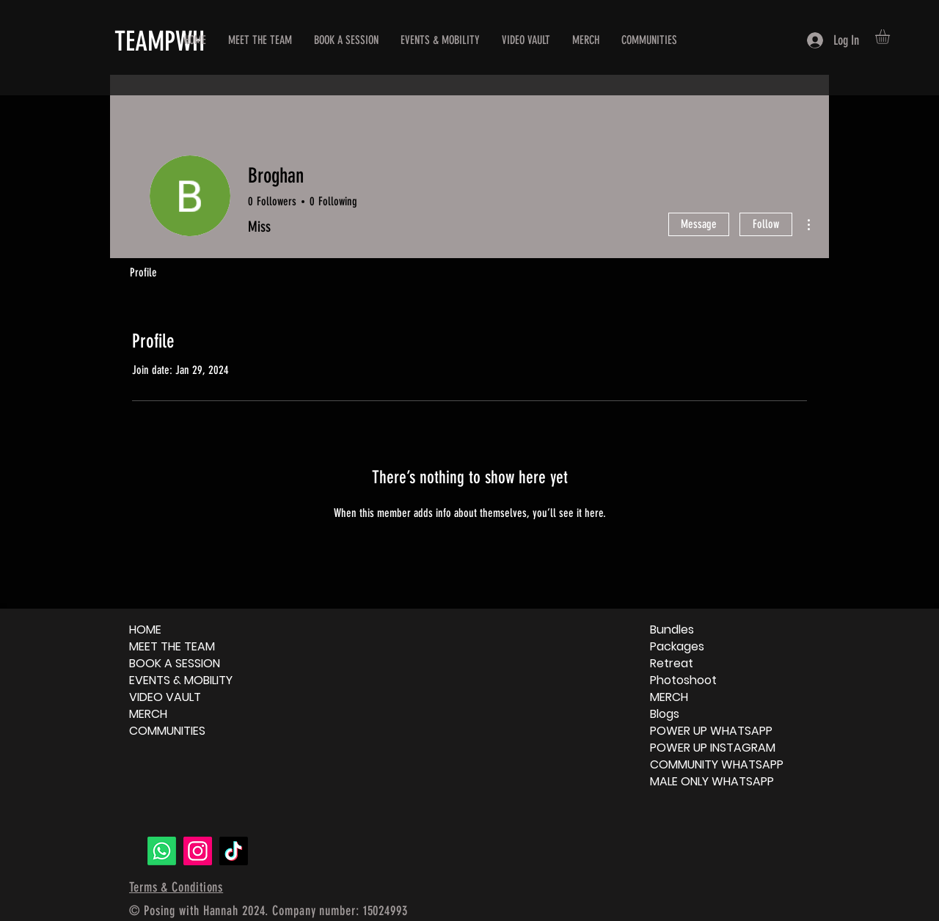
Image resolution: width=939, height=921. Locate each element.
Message (699, 224)
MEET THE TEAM (172, 646)
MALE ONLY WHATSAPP (712, 781)
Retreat (671, 663)
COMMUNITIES (167, 730)
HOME (145, 629)
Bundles (672, 629)
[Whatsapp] (161, 851)
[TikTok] (233, 851)
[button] (891, 36)
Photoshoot (683, 680)
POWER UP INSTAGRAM (712, 747)
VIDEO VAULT (165, 697)
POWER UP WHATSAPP (711, 730)
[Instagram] (197, 851)
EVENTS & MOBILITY (181, 680)
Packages (677, 646)
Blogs (664, 713)
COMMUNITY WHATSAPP (716, 764)
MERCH (148, 713)
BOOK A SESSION (174, 663)
